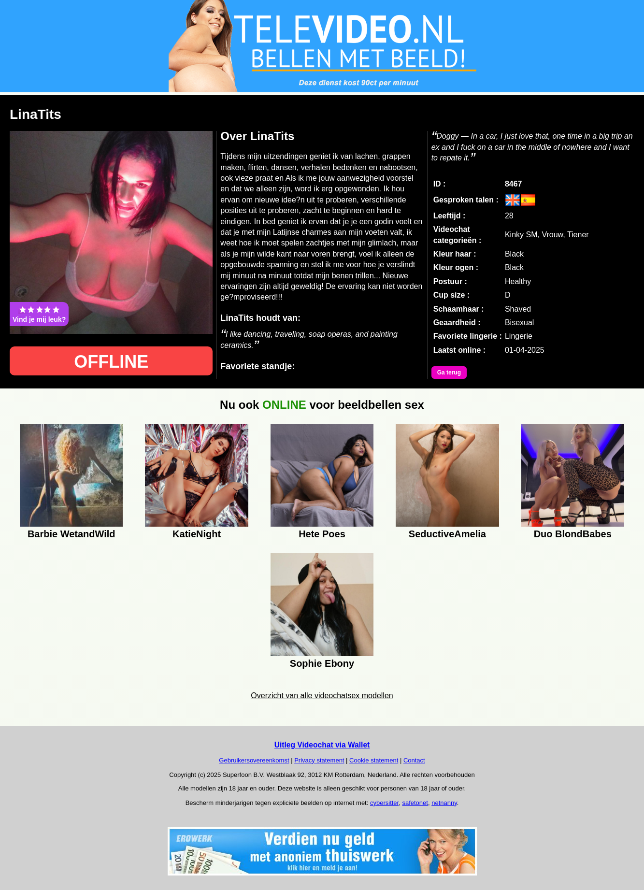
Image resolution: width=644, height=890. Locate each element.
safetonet (415, 802)
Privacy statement (319, 760)
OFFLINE (111, 362)
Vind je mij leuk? (39, 314)
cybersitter (384, 802)
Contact (414, 760)
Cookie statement (373, 760)
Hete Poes (322, 534)
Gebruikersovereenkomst (254, 760)
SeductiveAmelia (447, 534)
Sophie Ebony (322, 663)
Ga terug (449, 372)
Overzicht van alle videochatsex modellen (322, 695)
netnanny (444, 802)
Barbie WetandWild (71, 534)
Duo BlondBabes (573, 534)
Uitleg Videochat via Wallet (322, 745)
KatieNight (196, 534)
